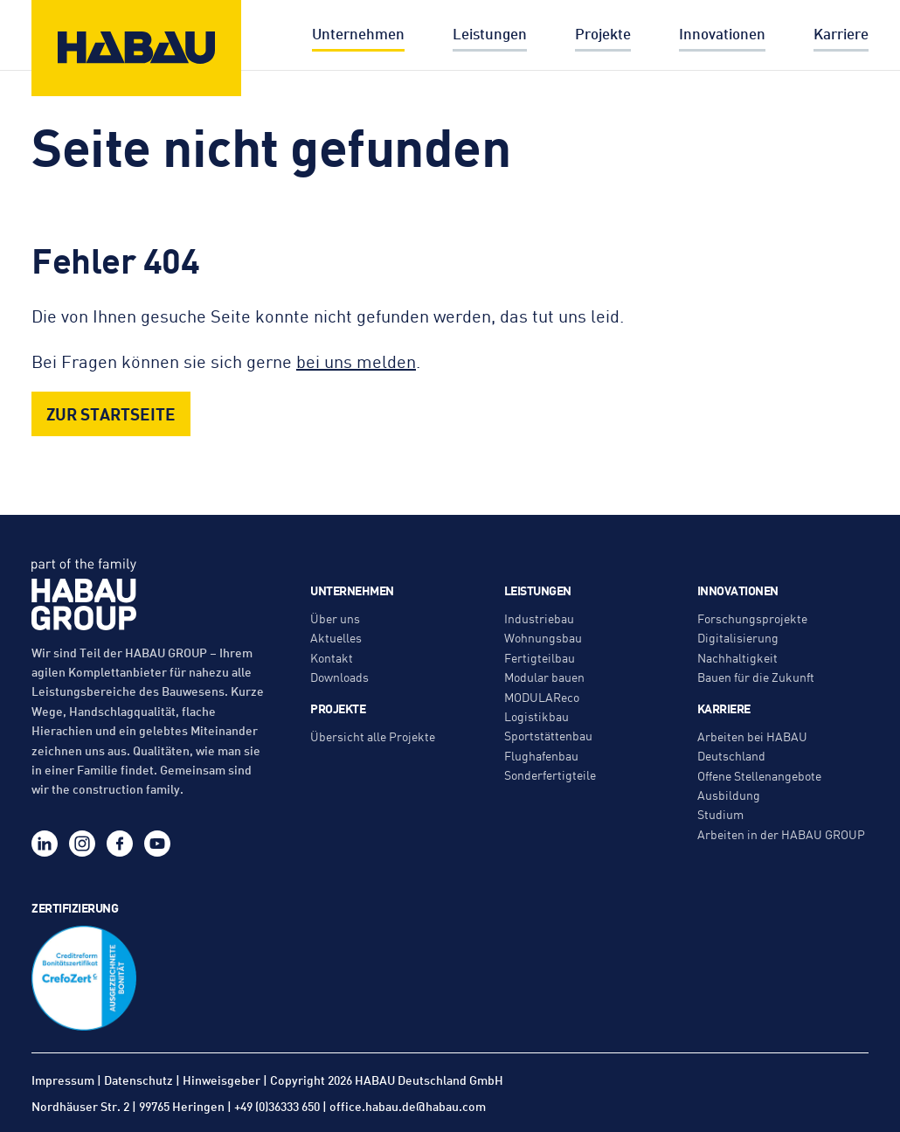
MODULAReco (541, 696)
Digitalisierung (738, 637)
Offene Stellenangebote (759, 775)
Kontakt (331, 657)
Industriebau (539, 618)
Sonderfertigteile (550, 774)
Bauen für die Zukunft (755, 676)
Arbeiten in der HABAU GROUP (781, 834)
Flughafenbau (541, 755)
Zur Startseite (111, 413)
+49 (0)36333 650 (277, 1106)
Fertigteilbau (539, 657)
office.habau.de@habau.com (407, 1106)
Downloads (339, 676)
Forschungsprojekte (752, 618)
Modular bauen (544, 676)
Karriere (841, 33)
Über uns (335, 618)
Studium (720, 814)
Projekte (603, 33)
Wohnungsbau (543, 637)
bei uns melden (356, 360)
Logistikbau (536, 716)
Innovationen (722, 33)
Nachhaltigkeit (737, 657)
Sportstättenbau (548, 735)
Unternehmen (358, 33)
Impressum (62, 1079)
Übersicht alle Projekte (372, 736)
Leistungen (490, 33)
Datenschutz (138, 1079)
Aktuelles (336, 637)
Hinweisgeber (221, 1079)
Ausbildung (728, 794)
